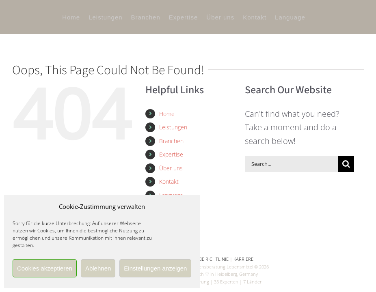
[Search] (346, 164)
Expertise (171, 154)
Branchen (171, 141)
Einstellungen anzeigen (155, 268)
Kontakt (169, 181)
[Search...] (291, 164)
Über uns (171, 168)
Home (167, 114)
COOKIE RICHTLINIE (209, 259)
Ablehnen (98, 268)
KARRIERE (243, 259)
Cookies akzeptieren (44, 268)
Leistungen (173, 127)
